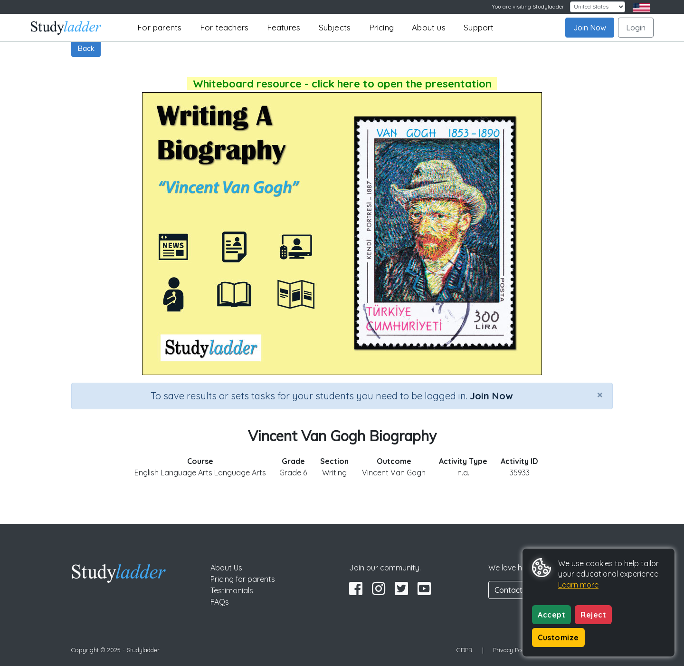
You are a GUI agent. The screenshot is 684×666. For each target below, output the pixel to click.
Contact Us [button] (513, 590)
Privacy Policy (512, 650)
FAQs (219, 602)
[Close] (600, 394)
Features (284, 27)
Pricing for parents (242, 579)
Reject (593, 614)
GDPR (464, 650)
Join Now (589, 27)
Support (479, 27)
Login (636, 27)
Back (86, 48)
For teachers (224, 27)
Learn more (578, 584)
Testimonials (231, 590)
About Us (226, 567)
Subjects (335, 27)
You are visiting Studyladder (528, 6)
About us (429, 27)
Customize (558, 637)
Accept (551, 614)
